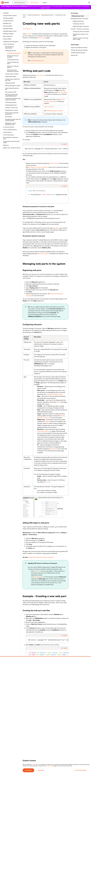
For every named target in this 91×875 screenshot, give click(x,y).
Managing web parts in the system (79, 18)
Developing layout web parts (55, 110)
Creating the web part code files (81, 31)
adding (57, 228)
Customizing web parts (13, 59)
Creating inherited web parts (13, 63)
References (6, 145)
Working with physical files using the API (11, 113)
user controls (40, 75)
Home (24, 15)
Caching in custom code (11, 107)
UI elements (53, 449)
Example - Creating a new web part (80, 29)
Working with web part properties (12, 56)
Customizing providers (10, 102)
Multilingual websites (8, 33)
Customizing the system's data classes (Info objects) (13, 99)
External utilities (7, 39)
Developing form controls (11, 110)
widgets (47, 421)
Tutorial (45, 2)
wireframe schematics (43, 431)
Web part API (74, 55)
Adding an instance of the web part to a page (80, 38)
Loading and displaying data (54, 394)
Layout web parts (49, 106)
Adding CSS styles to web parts (81, 26)
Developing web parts (10, 50)
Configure (41, 770)
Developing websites (8, 18)
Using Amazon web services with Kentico (11, 142)
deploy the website (43, 253)
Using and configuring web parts (79, 47)
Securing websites (7, 26)
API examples (8, 116)
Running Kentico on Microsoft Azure (10, 138)
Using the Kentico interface (10, 15)
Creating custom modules (11, 74)
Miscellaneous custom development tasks (10, 124)
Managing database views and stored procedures (12, 120)
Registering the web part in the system (80, 34)
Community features (8, 134)
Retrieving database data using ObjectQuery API (11, 95)
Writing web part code (78, 16)
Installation (6, 13)
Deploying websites (8, 28)
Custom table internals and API (12, 89)
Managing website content (10, 31)
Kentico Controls (54, 163)
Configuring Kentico (8, 20)
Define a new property (37, 577)
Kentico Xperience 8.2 (19, 2)
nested (59, 402)
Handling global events (11, 105)
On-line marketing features (10, 129)
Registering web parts (78, 21)
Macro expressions (7, 36)
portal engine (42, 37)
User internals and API (10, 92)
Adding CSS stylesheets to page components (41, 557)
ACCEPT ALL (28, 770)
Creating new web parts (13, 53)
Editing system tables (10, 76)
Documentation (35, 2)
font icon (48, 482)
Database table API (10, 83)
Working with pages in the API (12, 85)
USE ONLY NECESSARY (80, 770)
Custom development (8, 44)
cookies (34, 764)
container (37, 571)
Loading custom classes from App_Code (12, 79)
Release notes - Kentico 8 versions (11, 147)
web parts (29, 34)
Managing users (7, 23)
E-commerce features (8, 127)
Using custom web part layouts (13, 66)
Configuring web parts (78, 23)
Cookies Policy (49, 765)
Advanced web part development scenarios (13, 70)
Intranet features (7, 132)
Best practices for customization (9, 47)
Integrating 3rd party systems (10, 41)
